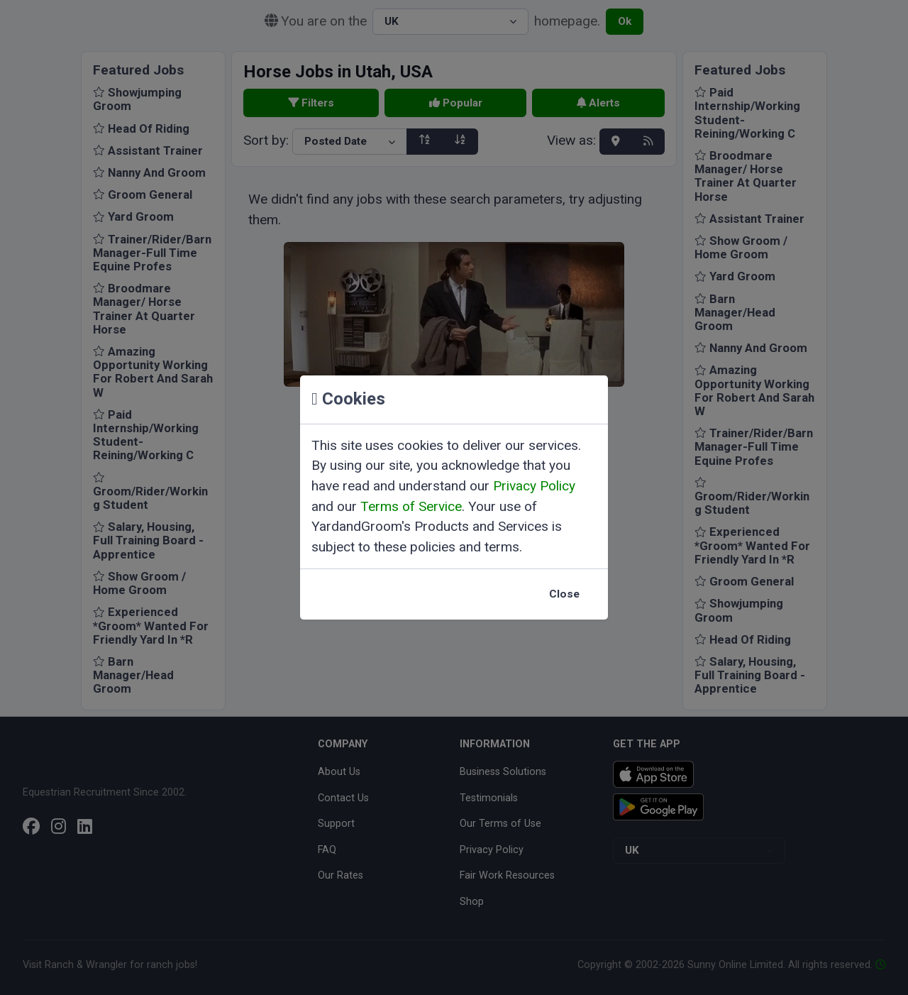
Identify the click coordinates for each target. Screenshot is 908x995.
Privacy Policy (534, 486)
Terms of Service (411, 506)
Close (564, 594)
